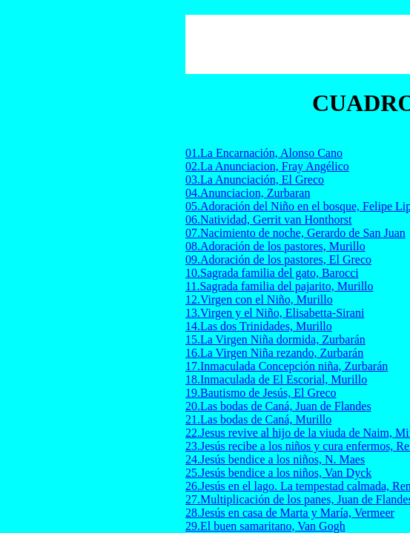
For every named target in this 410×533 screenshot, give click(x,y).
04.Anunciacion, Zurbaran (247, 193)
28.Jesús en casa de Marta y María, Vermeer (289, 512)
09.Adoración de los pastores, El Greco (278, 259)
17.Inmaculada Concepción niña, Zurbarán (286, 366)
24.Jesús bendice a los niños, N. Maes (275, 459)
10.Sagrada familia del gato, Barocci (272, 272)
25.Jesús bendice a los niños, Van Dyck (278, 472)
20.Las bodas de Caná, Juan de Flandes (278, 406)
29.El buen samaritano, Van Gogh (265, 526)
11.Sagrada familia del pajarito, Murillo (279, 286)
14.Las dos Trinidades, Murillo (258, 326)
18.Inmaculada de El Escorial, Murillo (276, 379)
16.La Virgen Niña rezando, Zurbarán (274, 352)
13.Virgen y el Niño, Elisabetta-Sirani (274, 312)
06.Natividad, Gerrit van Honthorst (268, 219)
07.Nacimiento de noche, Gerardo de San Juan (295, 233)
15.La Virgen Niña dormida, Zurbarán (275, 339)
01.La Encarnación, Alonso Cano (264, 153)
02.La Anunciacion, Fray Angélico (267, 166)
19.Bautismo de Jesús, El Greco (261, 392)
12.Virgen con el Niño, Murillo (259, 299)
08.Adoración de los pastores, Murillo (275, 246)
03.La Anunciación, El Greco (254, 179)
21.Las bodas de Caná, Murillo (258, 419)
